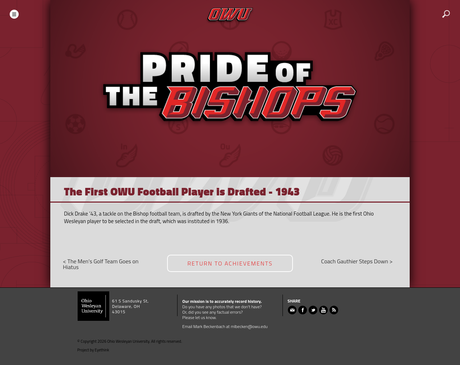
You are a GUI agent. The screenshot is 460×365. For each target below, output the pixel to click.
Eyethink (102, 350)
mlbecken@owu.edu (249, 326)
